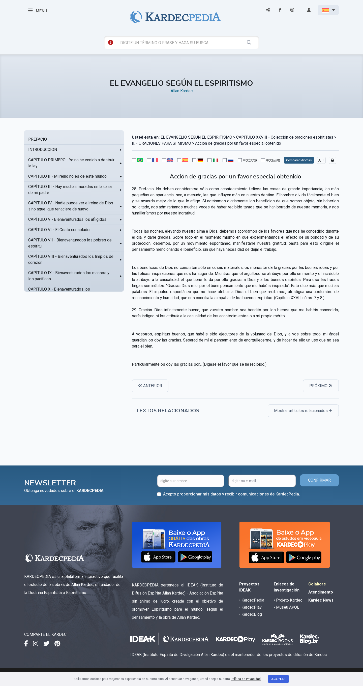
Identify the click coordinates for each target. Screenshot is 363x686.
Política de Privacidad (246, 679)
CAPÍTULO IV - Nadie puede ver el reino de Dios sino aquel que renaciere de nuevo (70, 206)
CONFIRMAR (319, 480)
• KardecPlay (250, 607)
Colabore (317, 584)
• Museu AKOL (286, 607)
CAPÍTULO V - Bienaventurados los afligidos (67, 219)
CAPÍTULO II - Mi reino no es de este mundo (67, 176)
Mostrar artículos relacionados (303, 410)
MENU (37, 10)
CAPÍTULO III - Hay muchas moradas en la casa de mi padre (70, 189)
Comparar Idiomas (299, 160)
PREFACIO (37, 139)
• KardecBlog (250, 614)
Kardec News (321, 600)
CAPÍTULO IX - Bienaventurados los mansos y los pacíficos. (68, 275)
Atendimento (320, 592)
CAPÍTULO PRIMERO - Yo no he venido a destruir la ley (71, 163)
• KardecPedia (251, 600)
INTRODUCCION (42, 149)
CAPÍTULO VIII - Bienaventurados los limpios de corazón (70, 259)
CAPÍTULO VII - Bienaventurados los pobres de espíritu (70, 243)
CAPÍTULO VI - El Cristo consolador (59, 229)
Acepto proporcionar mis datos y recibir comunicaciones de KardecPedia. (231, 494)
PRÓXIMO (320, 385)
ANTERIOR (150, 385)
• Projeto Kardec (288, 600)
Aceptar (278, 679)
